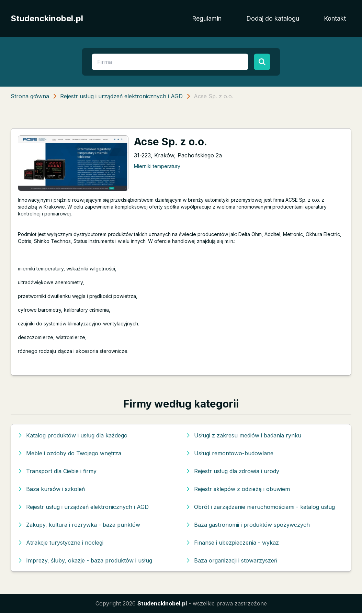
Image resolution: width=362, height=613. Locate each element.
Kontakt (335, 18)
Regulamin (207, 18)
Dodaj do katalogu (272, 18)
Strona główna (30, 96)
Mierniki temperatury (157, 166)
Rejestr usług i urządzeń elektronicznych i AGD (121, 96)
